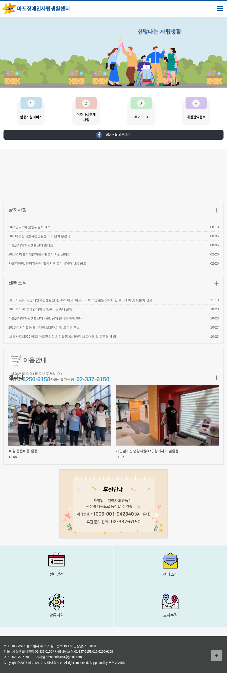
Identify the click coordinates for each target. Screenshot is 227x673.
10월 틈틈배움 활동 (23, 451)
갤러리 (16, 377)
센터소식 (17, 324)
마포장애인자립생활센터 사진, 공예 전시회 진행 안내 (45, 359)
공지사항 (17, 251)
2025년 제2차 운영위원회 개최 (29, 268)
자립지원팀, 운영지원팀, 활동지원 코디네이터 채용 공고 (47, 305)
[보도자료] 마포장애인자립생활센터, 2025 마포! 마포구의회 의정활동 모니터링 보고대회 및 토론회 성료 (80, 341)
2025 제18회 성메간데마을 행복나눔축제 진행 (40, 350)
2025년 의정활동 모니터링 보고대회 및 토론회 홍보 (44, 369)
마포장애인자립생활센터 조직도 (30, 286)
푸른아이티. (116, 663)
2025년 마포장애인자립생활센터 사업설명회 (39, 296)
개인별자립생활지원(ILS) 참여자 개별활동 (147, 451)
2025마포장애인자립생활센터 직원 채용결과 (39, 277)
